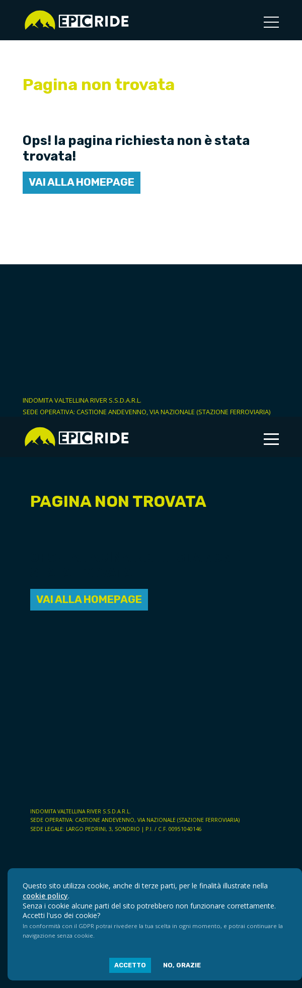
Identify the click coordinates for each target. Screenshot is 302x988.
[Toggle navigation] (271, 23)
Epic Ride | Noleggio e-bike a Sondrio (76, 20)
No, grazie (182, 965)
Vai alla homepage (81, 182)
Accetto (130, 965)
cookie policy (45, 895)
